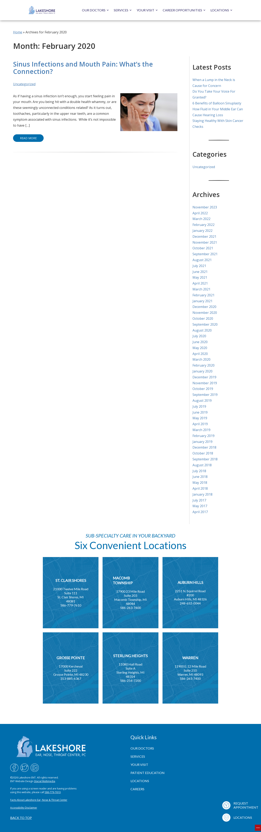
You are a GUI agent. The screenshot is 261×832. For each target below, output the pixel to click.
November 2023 (204, 207)
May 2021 (199, 277)
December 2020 (204, 306)
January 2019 (202, 441)
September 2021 (205, 254)
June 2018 (200, 476)
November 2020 (204, 312)
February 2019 (203, 436)
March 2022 (201, 219)
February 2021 (203, 295)
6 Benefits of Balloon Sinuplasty (216, 103)
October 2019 (202, 388)
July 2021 (199, 266)
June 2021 (200, 271)
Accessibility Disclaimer (23, 807)
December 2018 (204, 447)
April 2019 (200, 424)
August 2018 (202, 465)
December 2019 (204, 377)
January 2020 (202, 371)
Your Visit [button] (145, 10)
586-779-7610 (53, 792)
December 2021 (204, 236)
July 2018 (199, 471)
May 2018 (199, 482)
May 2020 (199, 348)
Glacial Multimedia (44, 781)
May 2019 (199, 418)
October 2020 (202, 318)
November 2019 (204, 383)
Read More (28, 138)
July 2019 (199, 406)
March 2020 (201, 359)
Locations (219, 10)
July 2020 (199, 336)
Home (17, 32)
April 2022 (200, 213)
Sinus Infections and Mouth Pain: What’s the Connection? (83, 68)
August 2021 (202, 260)
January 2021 (202, 301)
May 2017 (199, 506)
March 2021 (201, 289)
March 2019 (201, 430)
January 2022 (202, 230)
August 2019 (202, 400)
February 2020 (203, 365)
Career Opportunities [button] (182, 10)
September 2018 (205, 459)
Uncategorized (24, 84)
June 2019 (200, 412)
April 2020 (200, 353)
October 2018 (202, 453)
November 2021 (204, 242)
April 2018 (200, 488)
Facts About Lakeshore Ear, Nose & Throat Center (38, 800)
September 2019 (205, 394)
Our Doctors (93, 10)
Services (121, 10)
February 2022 (203, 224)
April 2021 (200, 283)
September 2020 (205, 324)
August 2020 (202, 330)
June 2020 (200, 342)
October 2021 (202, 248)
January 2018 (202, 494)
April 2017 (200, 512)
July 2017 (199, 500)
